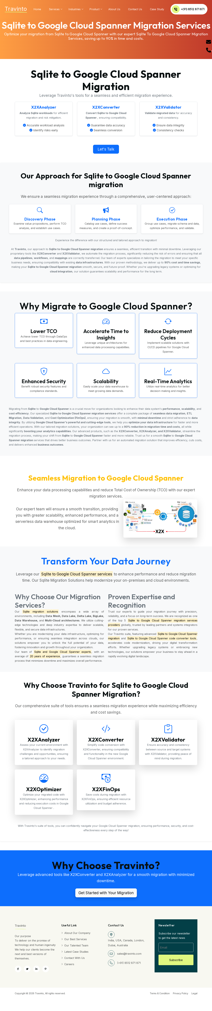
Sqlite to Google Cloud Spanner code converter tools (161, 638)
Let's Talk (106, 149)
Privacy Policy (180, 994)
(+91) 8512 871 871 (129, 963)
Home (37, 9)
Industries (74, 9)
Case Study (157, 9)
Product (94, 9)
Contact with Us (74, 958)
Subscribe (176, 961)
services (54, 9)
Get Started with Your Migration (106, 893)
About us (114, 9)
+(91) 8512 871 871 (188, 9)
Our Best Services (75, 940)
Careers (69, 965)
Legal (194, 994)
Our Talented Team (76, 946)
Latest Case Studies (76, 952)
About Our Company (77, 933)
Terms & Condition (160, 994)
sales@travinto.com (129, 954)
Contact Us (135, 9)
